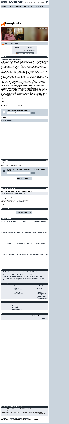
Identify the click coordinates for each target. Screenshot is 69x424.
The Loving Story (40, 243)
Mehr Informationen (20, 201)
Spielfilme (26, 418)
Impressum (4, 408)
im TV (6, 43)
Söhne (24, 221)
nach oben (4, 418)
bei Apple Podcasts (17, 309)
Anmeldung (44, 318)
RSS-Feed (35, 413)
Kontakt (10, 408)
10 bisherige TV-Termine (24, 178)
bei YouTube (15, 307)
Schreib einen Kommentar (25, 212)
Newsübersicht (6, 281)
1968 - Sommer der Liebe (8, 254)
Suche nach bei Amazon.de (13, 193)
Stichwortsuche (19, 418)
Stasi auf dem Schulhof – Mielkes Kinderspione (40, 254)
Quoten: (24, 272)
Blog (9, 410)
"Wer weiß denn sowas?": (21, 280)
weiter (32, 113)
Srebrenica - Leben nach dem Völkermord (8, 232)
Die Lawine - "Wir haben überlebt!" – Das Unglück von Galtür (24, 232)
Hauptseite (11, 418)
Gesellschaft (18, 59)
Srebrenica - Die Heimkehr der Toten (24, 243)
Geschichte (12, 59)
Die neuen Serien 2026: (20, 274)
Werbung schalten (17, 408)
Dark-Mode (5, 415)
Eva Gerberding (8, 120)
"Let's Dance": (23, 276)
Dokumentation (5, 59)
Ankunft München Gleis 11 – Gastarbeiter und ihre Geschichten (40, 221)
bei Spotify (15, 306)
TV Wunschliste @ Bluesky (25, 412)
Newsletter (4, 410)
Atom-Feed (42, 413)
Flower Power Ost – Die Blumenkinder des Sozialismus (8, 221)
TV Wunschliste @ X (38, 412)
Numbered (8, 243)
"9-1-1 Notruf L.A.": (23, 278)
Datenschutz (26, 408)
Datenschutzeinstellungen (36, 408)
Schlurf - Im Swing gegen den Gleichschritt (40, 232)
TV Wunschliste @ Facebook (8, 412)
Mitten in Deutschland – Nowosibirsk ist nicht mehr (24, 254)
